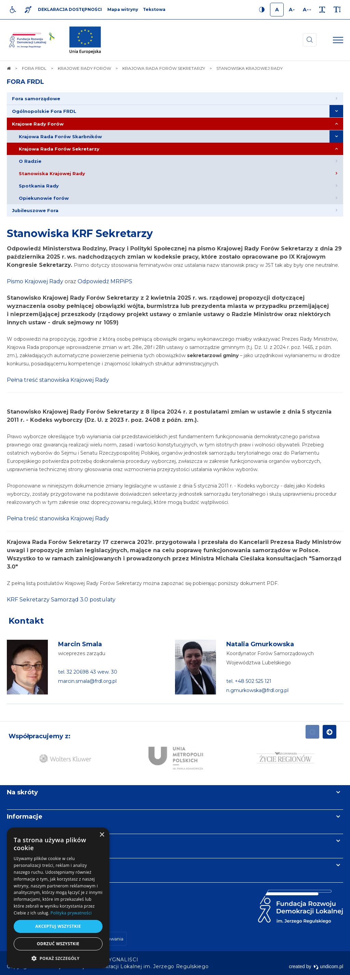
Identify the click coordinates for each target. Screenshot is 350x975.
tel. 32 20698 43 (77, 672)
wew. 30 (107, 672)
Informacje (24, 816)
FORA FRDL (25, 82)
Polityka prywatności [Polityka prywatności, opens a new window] (71, 913)
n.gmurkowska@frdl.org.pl (257, 690)
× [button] (101, 834)
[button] (58, 958)
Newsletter (25, 841)
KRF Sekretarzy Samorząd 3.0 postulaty (61, 599)
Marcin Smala (80, 644)
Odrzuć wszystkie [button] (58, 944)
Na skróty (22, 792)
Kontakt (26, 621)
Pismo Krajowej (28, 281)
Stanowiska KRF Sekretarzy (80, 233)
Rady (56, 281)
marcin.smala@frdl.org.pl (87, 681)
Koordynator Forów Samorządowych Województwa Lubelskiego (270, 658)
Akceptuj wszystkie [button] (58, 926)
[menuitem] (175, 98)
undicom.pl (328, 966)
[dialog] (58, 898)
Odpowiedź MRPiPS (105, 281)
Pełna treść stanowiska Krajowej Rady (58, 380)
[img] (85, 40)
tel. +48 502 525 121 (248, 681)
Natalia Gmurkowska (260, 644)
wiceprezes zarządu (81, 653)
